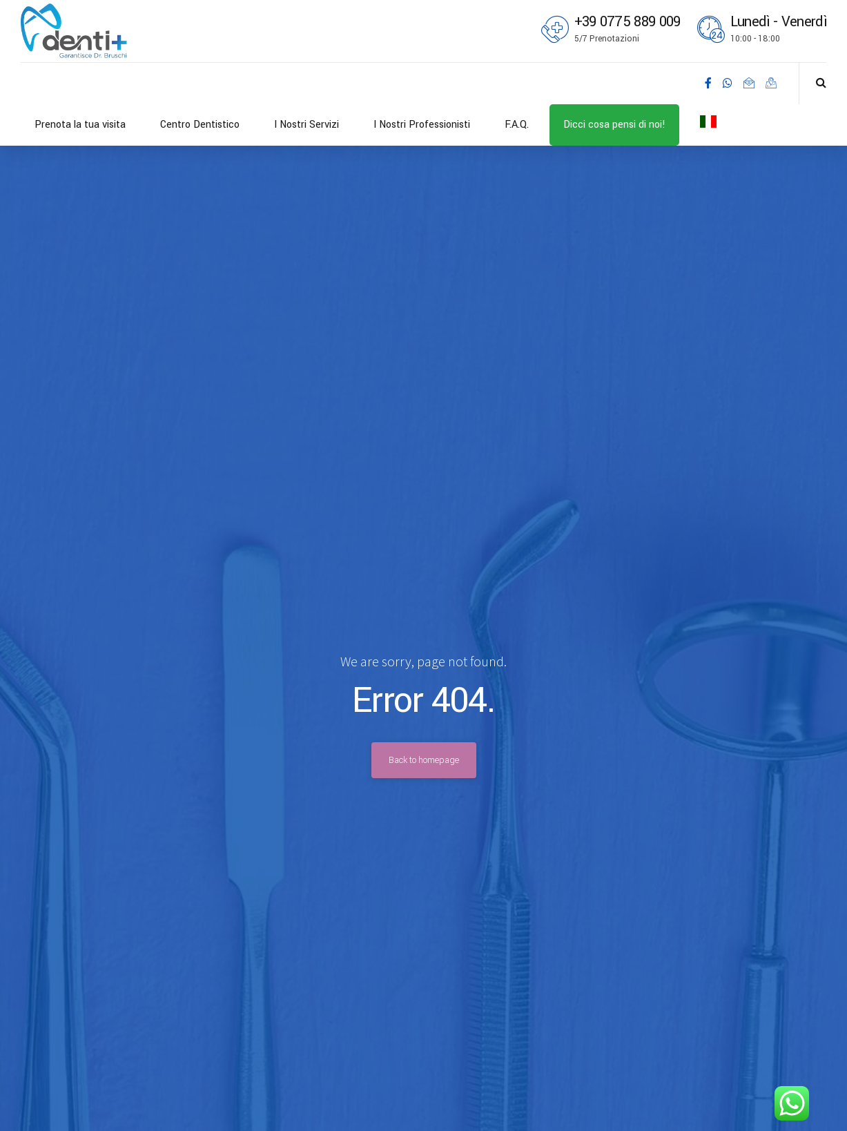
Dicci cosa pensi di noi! (614, 124)
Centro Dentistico (200, 124)
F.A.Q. (517, 124)
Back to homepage (424, 760)
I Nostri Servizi (306, 124)
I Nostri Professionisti (421, 124)
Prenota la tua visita (80, 124)
